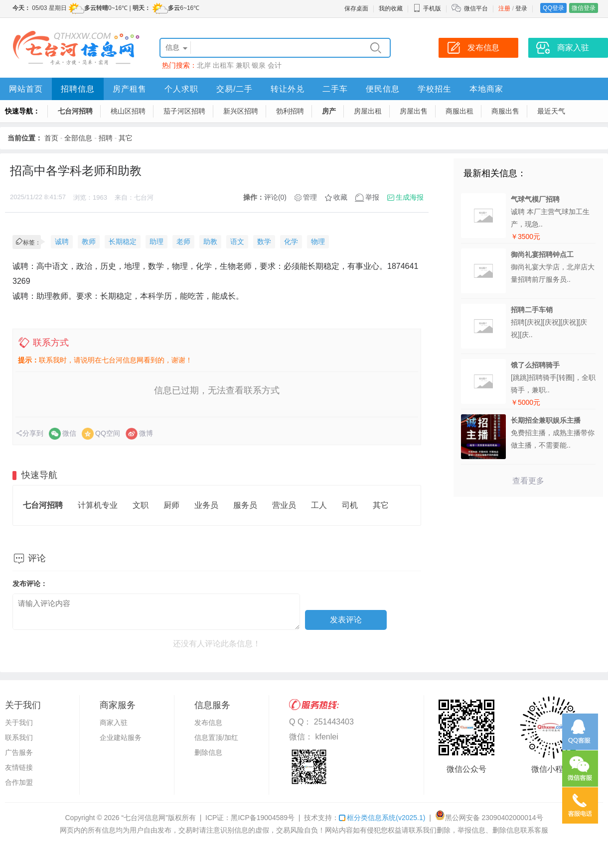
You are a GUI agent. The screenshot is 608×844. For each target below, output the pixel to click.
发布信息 (208, 722)
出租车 (223, 65)
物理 (318, 241)
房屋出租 (368, 111)
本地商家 (486, 89)
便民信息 (383, 89)
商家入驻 (114, 722)
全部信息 (78, 138)
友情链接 (19, 767)
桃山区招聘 (128, 111)
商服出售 (505, 111)
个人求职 (181, 89)
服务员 (245, 505)
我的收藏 (391, 8)
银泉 (259, 65)
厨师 (171, 505)
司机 (350, 505)
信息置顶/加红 (216, 737)
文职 (141, 505)
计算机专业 (98, 505)
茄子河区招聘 (184, 111)
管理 (310, 197)
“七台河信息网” (145, 818)
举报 (372, 197)
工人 (319, 505)
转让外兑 (287, 89)
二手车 (335, 89)
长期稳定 (123, 241)
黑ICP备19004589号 (263, 818)
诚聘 (62, 241)
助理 (156, 241)
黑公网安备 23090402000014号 (489, 818)
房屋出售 (414, 111)
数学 (264, 241)
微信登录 (584, 7)
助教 (210, 241)
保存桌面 (356, 8)
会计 (275, 65)
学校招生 (435, 89)
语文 (237, 241)
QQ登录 (553, 7)
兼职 (243, 65)
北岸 (204, 65)
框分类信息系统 (382, 818)
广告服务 (19, 752)
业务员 (206, 505)
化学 (291, 241)
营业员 (284, 505)
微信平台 (476, 8)
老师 (183, 241)
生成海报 (410, 197)
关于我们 (19, 722)
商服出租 (459, 111)
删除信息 (208, 752)
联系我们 (19, 737)
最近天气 (551, 111)
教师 (89, 241)
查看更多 (528, 481)
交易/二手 (234, 89)
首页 (51, 138)
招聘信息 (78, 89)
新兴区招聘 (240, 111)
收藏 (340, 197)
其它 (126, 138)
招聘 (106, 138)
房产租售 (130, 89)
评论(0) (275, 197)
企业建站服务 (121, 737)
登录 (521, 8)
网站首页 (26, 89)
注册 (504, 8)
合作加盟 (19, 782)
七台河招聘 (75, 111)
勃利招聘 (290, 111)
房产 (329, 111)
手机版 (427, 8)
